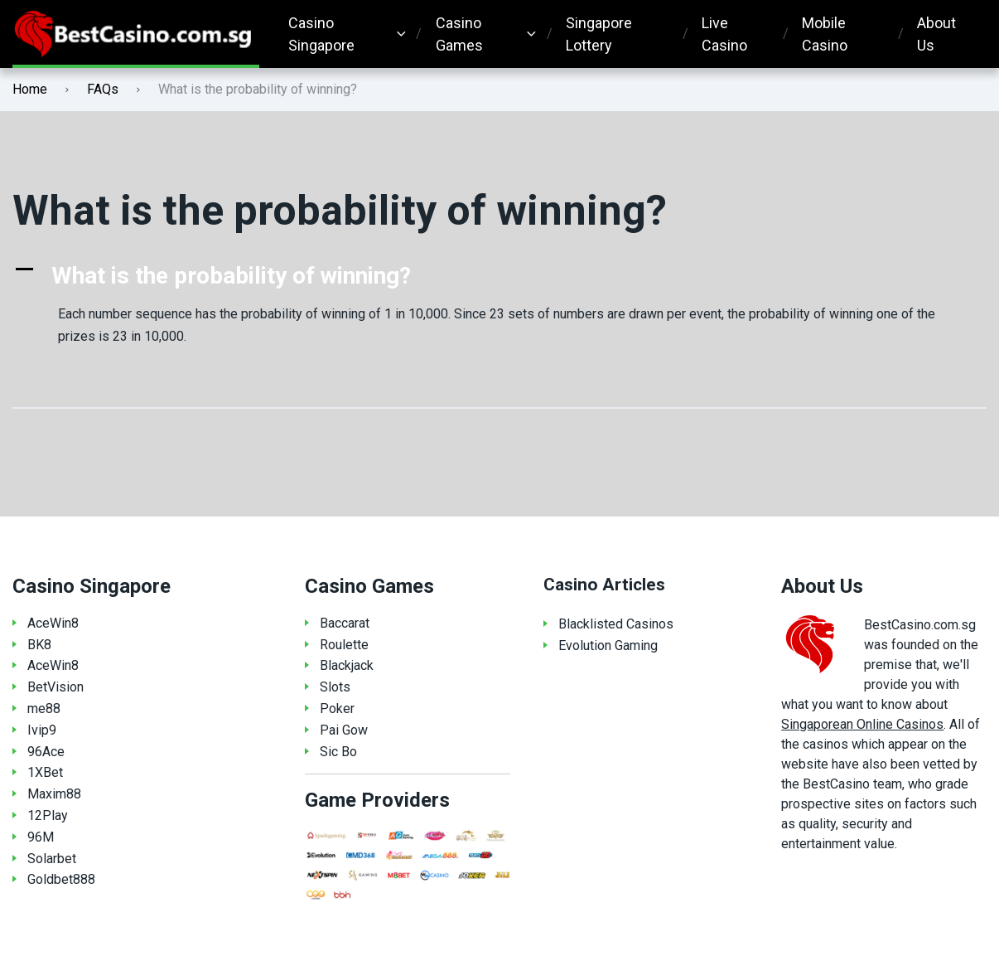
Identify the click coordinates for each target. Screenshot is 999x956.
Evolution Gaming (608, 645)
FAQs (102, 89)
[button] (499, 276)
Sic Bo (338, 751)
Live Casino (724, 34)
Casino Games (459, 34)
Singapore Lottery (599, 34)
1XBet (45, 772)
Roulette (344, 645)
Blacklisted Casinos (615, 624)
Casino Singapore (321, 34)
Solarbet (51, 858)
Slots (335, 687)
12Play (47, 815)
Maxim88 (54, 794)
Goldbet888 (61, 879)
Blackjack (347, 665)
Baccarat (344, 623)
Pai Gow (344, 730)
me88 (43, 708)
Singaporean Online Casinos (862, 724)
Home (29, 89)
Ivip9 (41, 730)
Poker (337, 708)
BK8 (39, 645)
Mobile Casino (824, 34)
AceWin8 (53, 623)
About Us (936, 34)
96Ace (46, 751)
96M (40, 837)
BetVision (55, 687)
